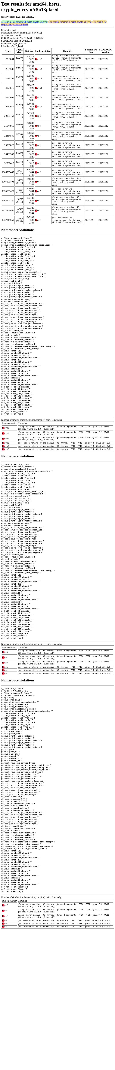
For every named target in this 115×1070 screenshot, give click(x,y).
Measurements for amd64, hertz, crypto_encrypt (24, 22)
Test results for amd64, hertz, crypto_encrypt (69, 22)
